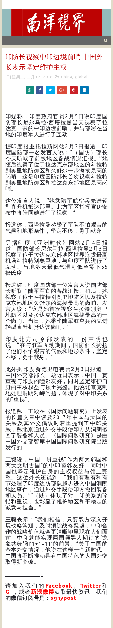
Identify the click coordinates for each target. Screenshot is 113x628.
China (66, 77)
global (81, 77)
